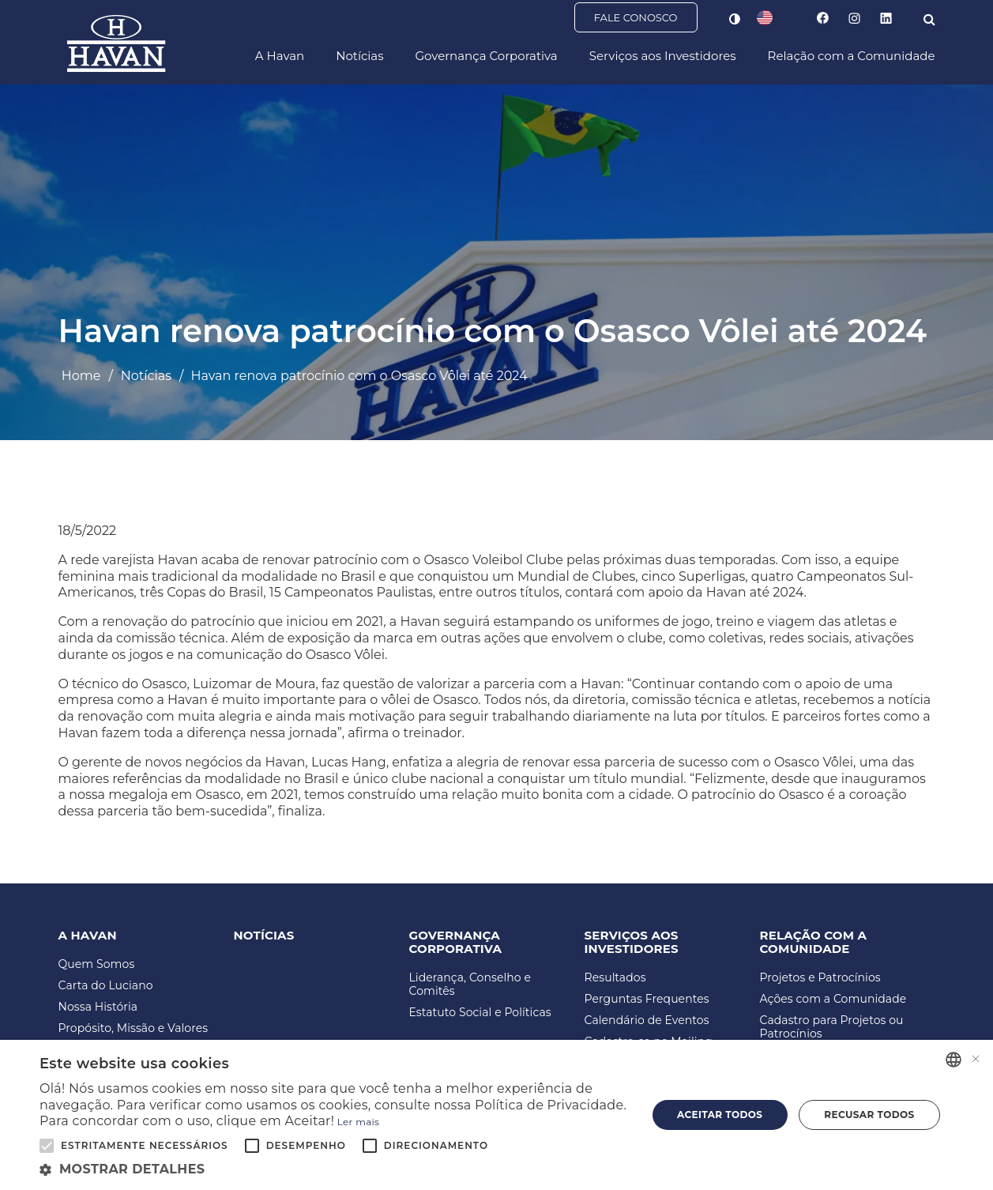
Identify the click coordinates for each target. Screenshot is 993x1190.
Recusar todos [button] (869, 1114)
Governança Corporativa (486, 56)
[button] (334, 1170)
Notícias (359, 56)
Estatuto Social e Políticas (480, 1012)
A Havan (279, 56)
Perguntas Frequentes (647, 999)
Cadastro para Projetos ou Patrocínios (832, 1027)
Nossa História (98, 1007)
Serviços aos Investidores (662, 56)
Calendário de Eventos (647, 1020)
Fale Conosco (636, 18)
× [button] (975, 1059)
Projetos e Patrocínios (820, 978)
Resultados (615, 978)
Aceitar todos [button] (719, 1114)
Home (81, 375)
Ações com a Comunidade (833, 999)
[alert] (496, 1115)
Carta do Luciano (105, 985)
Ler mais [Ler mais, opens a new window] (358, 1122)
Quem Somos (96, 964)
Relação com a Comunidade (851, 56)
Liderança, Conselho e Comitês (470, 984)
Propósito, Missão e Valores (133, 1028)
